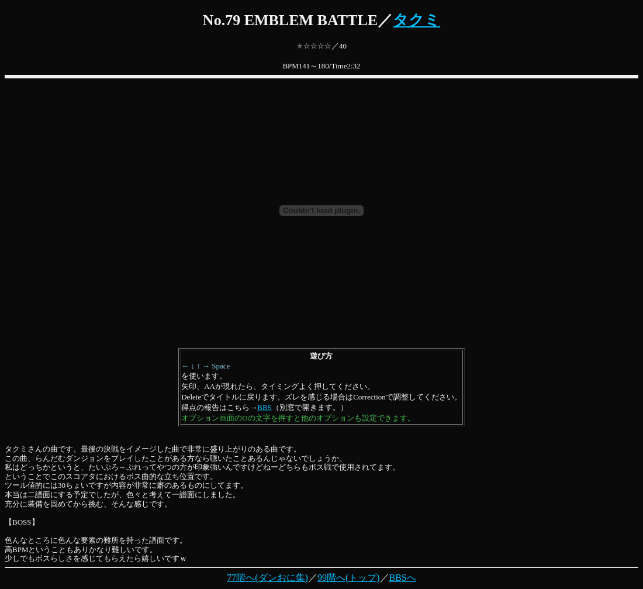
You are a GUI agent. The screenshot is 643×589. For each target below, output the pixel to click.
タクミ (416, 20)
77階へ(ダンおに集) (267, 578)
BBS (264, 407)
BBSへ (402, 578)
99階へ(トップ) (348, 578)
